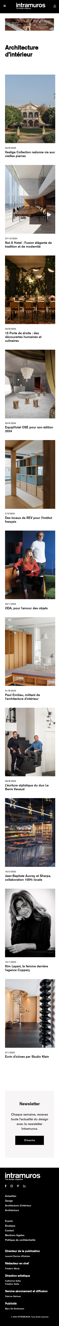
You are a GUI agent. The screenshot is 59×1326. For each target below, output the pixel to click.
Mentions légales (14, 1235)
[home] (30, 6)
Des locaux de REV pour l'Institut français (28, 519)
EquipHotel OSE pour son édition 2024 (29, 429)
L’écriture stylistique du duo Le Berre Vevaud (27, 787)
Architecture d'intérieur (18, 1205)
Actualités (10, 1196)
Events (9, 1221)
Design (9, 1200)
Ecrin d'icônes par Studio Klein (27, 1056)
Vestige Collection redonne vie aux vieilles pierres (30, 154)
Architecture (12, 1210)
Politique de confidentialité (20, 1239)
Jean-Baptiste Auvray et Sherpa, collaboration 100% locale (28, 877)
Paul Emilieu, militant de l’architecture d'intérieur (22, 696)
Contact (9, 1230)
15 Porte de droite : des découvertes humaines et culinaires (23, 336)
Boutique (10, 1225)
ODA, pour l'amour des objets (26, 608)
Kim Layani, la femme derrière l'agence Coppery (26, 968)
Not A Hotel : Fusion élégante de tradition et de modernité (28, 244)
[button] (4, 6)
